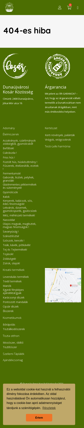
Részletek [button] (49, 408)
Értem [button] (39, 417)
